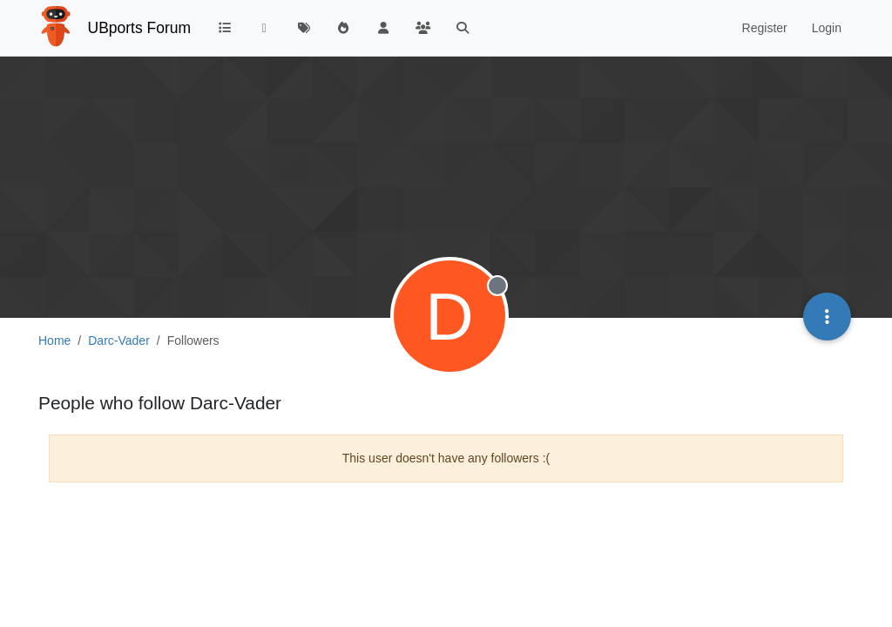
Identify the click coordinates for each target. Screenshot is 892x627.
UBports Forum (140, 28)
